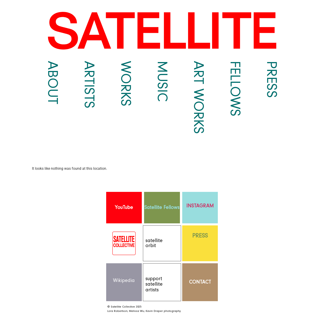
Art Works (198, 97)
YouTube (124, 207)
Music (162, 81)
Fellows (235, 89)
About (52, 82)
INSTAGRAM (200, 206)
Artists (89, 84)
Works (125, 84)
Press (271, 79)
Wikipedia (124, 280)
